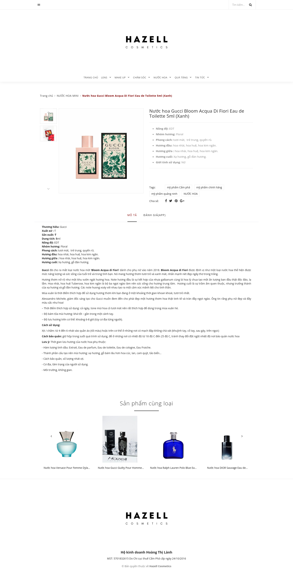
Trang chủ (91, 77)
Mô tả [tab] (132, 215)
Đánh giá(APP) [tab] (155, 215)
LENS (104, 77)
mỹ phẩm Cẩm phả (178, 187)
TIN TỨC (200, 77)
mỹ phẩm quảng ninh (164, 193)
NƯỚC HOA (160, 77)
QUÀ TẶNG (181, 77)
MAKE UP (120, 77)
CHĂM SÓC (139, 77)
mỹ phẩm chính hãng (209, 187)
